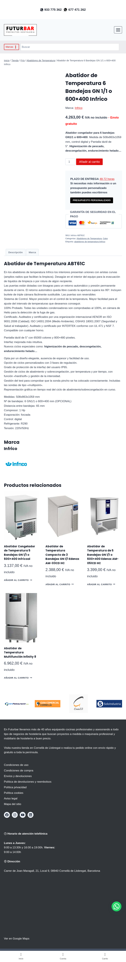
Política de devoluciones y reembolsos (27, 781)
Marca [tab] (32, 252)
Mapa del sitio (12, 804)
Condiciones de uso (16, 765)
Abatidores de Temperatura (89, 238)
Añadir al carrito (89, 161)
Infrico (78, 108)
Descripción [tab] (15, 252)
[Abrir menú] (118, 29)
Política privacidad (15, 787)
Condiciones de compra (18, 770)
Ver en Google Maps (16, 938)
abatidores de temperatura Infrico (89, 242)
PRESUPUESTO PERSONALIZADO (92, 200)
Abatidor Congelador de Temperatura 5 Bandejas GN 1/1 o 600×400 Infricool (19, 552)
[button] (116, 906)
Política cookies (13, 792)
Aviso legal (10, 798)
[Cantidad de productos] (70, 161)
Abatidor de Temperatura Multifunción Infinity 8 (20, 652)
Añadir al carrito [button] (18, 580)
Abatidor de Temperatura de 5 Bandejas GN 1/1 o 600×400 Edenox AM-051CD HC (103, 554)
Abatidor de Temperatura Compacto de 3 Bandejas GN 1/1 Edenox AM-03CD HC (62, 554)
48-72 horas (107, 179)
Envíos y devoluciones (18, 776)
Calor (105, 238)
